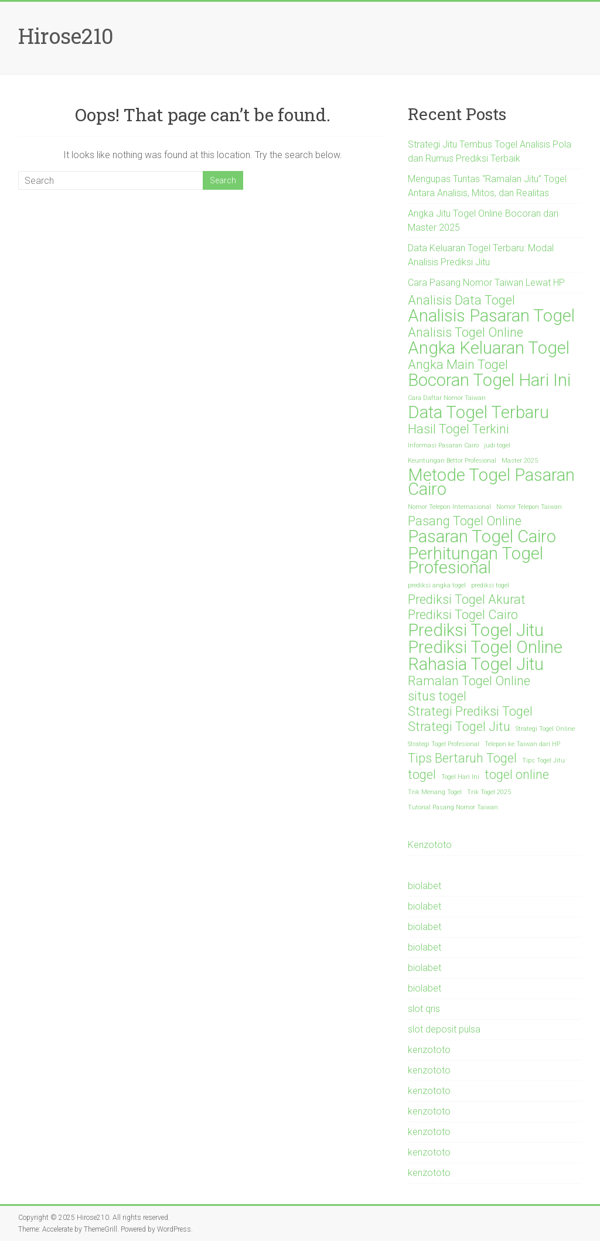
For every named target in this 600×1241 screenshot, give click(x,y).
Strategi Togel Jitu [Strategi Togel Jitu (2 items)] (459, 727)
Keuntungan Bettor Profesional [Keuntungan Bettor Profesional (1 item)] (452, 460)
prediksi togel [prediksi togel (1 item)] (490, 585)
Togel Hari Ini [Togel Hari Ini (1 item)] (460, 777)
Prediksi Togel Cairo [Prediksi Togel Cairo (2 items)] (463, 615)
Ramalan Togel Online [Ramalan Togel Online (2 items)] (469, 681)
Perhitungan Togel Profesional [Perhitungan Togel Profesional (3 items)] (475, 560)
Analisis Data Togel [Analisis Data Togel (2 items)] (461, 300)
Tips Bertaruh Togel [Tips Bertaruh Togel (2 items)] (462, 758)
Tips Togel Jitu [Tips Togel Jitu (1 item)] (543, 760)
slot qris (424, 1008)
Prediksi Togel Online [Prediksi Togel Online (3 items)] (485, 647)
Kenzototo (430, 844)
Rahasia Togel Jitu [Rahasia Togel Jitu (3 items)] (476, 664)
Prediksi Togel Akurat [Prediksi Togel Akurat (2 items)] (467, 600)
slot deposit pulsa (444, 1029)
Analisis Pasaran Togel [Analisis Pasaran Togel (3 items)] (491, 316)
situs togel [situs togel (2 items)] (437, 696)
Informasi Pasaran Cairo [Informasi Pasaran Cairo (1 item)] (443, 445)
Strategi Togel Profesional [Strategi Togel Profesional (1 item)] (443, 744)
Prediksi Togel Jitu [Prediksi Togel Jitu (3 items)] (476, 630)
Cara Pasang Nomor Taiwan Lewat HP (486, 282)
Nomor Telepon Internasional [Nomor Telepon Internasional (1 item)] (449, 507)
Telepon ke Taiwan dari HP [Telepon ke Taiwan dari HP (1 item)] (522, 744)
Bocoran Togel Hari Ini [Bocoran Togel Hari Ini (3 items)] (489, 380)
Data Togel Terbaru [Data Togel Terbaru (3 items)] (478, 412)
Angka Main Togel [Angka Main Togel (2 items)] (458, 365)
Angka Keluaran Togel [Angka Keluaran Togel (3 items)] (489, 348)
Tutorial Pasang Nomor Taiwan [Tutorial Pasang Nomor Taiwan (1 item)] (453, 807)
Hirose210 (66, 36)
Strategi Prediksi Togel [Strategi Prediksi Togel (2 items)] (470, 712)
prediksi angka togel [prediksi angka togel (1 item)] (437, 585)
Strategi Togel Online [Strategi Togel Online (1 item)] (545, 729)
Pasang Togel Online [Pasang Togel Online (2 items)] (464, 521)
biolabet (424, 885)
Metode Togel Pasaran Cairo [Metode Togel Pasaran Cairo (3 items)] (491, 482)
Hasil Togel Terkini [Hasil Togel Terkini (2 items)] (458, 429)
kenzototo (429, 1049)
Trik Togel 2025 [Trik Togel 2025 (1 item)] (489, 792)
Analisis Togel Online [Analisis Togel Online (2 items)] (465, 333)
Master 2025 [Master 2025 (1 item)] (520, 460)
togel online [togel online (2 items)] (517, 775)
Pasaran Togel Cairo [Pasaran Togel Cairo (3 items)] (482, 536)
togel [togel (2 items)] (422, 775)
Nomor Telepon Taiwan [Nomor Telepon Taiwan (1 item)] (529, 507)
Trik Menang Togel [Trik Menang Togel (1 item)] (435, 792)
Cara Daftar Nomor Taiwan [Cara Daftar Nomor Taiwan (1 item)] (447, 398)
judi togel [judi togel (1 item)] (497, 445)
